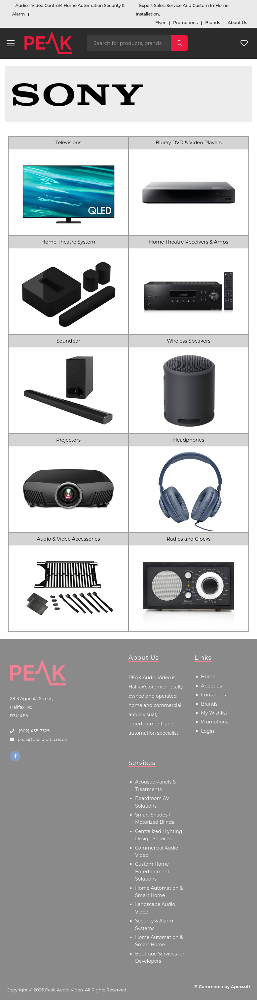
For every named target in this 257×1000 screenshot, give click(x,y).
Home (208, 677)
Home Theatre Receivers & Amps (188, 242)
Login (207, 731)
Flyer (160, 22)
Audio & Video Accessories (68, 539)
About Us (237, 22)
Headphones (188, 440)
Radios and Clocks (189, 539)
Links (203, 657)
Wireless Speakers (188, 341)
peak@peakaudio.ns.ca (42, 739)
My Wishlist (214, 713)
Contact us (213, 695)
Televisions (68, 142)
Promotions (185, 22)
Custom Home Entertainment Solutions (152, 871)
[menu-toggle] (11, 43)
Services (142, 763)
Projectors (68, 440)
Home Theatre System (68, 242)
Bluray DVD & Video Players (189, 142)
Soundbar (68, 341)
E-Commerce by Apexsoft (222, 986)
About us (211, 686)
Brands (212, 22)
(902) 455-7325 (34, 730)
